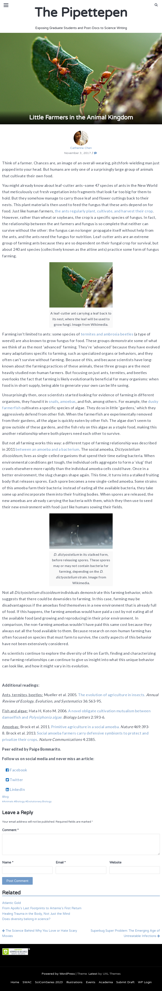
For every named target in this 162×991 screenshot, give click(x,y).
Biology (20, 801)
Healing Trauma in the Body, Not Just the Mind (36, 914)
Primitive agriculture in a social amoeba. (85, 726)
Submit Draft (125, 982)
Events (90, 982)
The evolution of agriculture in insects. (112, 694)
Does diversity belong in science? (26, 919)
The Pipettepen (81, 12)
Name (7, 862)
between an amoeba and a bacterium (47, 449)
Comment (10, 830)
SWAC (27, 982)
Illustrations (74, 982)
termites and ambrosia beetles (107, 334)
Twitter (14, 779)
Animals (8, 801)
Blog (5, 796)
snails (53, 401)
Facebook (16, 770)
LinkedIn (15, 789)
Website (115, 862)
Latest (92, 974)
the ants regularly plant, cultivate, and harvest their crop (104, 211)
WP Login (145, 982)
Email (61, 862)
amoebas (68, 401)
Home (15, 982)
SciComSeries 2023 (49, 982)
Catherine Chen (81, 140)
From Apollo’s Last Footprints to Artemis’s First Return (41, 908)
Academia (106, 982)
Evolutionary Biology (39, 801)
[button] (156, 5)
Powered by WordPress (58, 974)
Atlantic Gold (11, 903)
